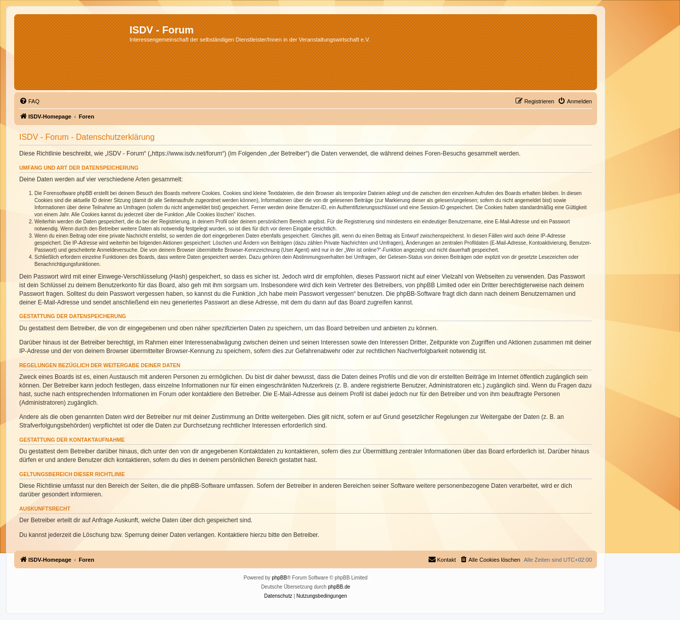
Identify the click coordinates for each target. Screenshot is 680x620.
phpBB (279, 577)
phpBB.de (339, 587)
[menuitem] (29, 101)
